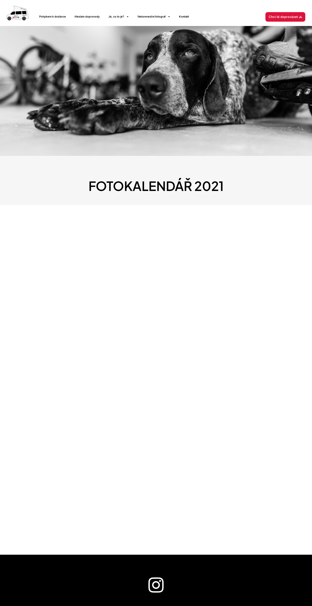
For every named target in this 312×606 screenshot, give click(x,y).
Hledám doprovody (87, 16)
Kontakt (184, 16)
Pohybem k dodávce (52, 16)
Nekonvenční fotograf (154, 16)
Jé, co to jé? (118, 16)
